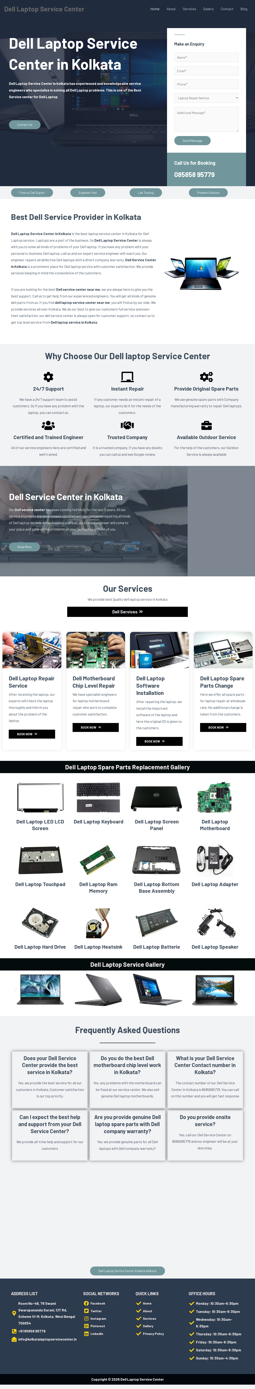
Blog (243, 9)
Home (155, 9)
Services (189, 9)
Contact (227, 9)
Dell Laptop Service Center (47, 8)
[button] (32, 194)
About (171, 9)
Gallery (208, 9)
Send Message (192, 143)
